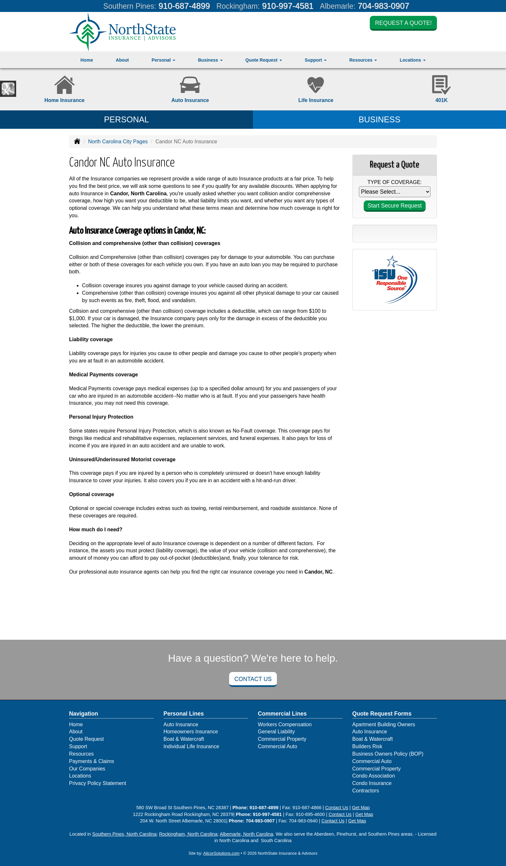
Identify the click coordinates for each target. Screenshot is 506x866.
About (122, 60)
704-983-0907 (383, 5)
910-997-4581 (287, 5)
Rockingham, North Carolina (188, 834)
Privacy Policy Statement (97, 783)
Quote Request (86, 739)
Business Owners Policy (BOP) (388, 754)
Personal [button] (163, 60)
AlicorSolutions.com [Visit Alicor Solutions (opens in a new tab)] (221, 853)
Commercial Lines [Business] (282, 713)
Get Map (361, 807)
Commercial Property (282, 739)
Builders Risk (367, 746)
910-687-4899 (184, 5)
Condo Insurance (372, 783)
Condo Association (373, 776)
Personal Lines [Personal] (184, 713)
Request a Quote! (403, 23)
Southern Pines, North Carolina (124, 834)
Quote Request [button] (263, 60)
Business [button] (210, 60)
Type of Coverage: (395, 182)
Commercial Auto (277, 746)
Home (86, 60)
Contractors (365, 790)
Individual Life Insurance (191, 746)
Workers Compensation (285, 724)
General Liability (276, 731)
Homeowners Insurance (191, 731)
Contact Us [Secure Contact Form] (336, 807)
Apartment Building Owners (383, 724)
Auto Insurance (181, 724)
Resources (81, 754)
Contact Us (252, 679)
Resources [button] (363, 60)
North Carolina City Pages (118, 141)
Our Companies (87, 768)
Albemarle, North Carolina (246, 834)
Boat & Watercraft (184, 739)
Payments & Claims (91, 761)
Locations (80, 776)
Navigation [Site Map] (83, 713)
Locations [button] (413, 60)
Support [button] (316, 60)
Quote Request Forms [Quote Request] (382, 713)
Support (78, 746)
